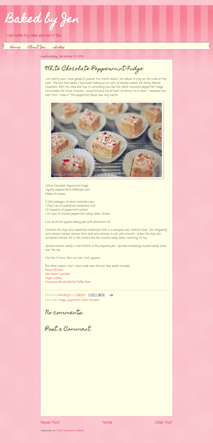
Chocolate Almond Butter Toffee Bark (68, 282)
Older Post (163, 422)
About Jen (37, 47)
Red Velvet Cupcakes (57, 274)
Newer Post (50, 422)
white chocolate (90, 300)
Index (59, 47)
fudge (62, 300)
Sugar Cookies (53, 278)
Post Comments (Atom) (70, 431)
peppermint (73, 300)
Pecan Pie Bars (54, 270)
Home (15, 47)
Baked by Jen (42, 20)
